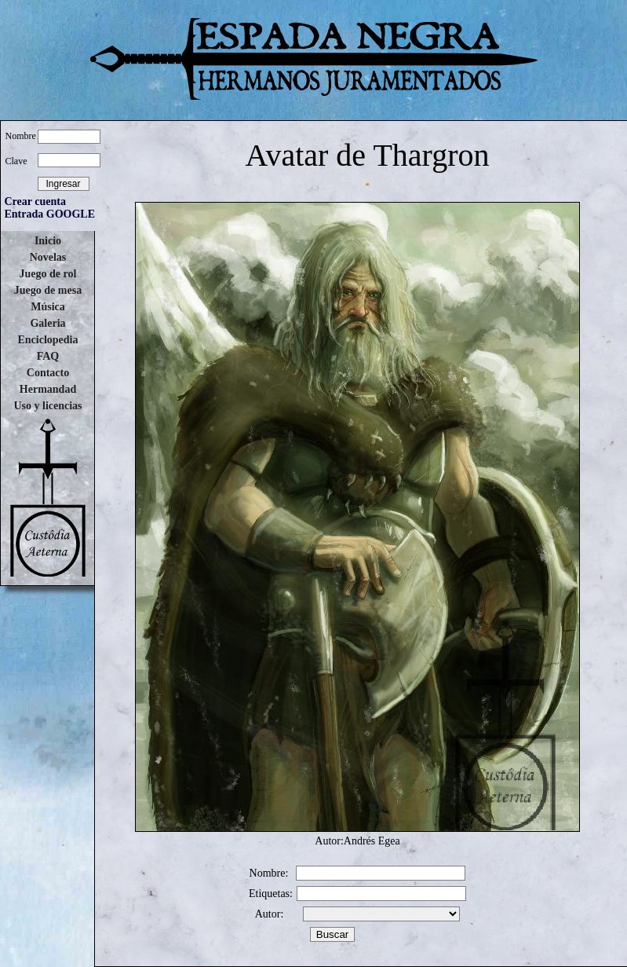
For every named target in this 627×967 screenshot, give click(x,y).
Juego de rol (48, 274)
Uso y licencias (47, 406)
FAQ (48, 356)
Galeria (47, 323)
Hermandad (48, 389)
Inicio (48, 241)
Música (48, 307)
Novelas (48, 257)
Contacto (48, 373)
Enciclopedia (47, 340)
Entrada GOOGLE (50, 214)
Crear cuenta (35, 201)
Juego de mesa (48, 290)
